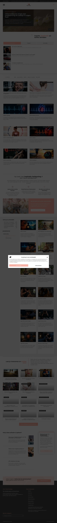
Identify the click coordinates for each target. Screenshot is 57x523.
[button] (47, 257)
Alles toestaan (18, 265)
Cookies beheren (38, 265)
